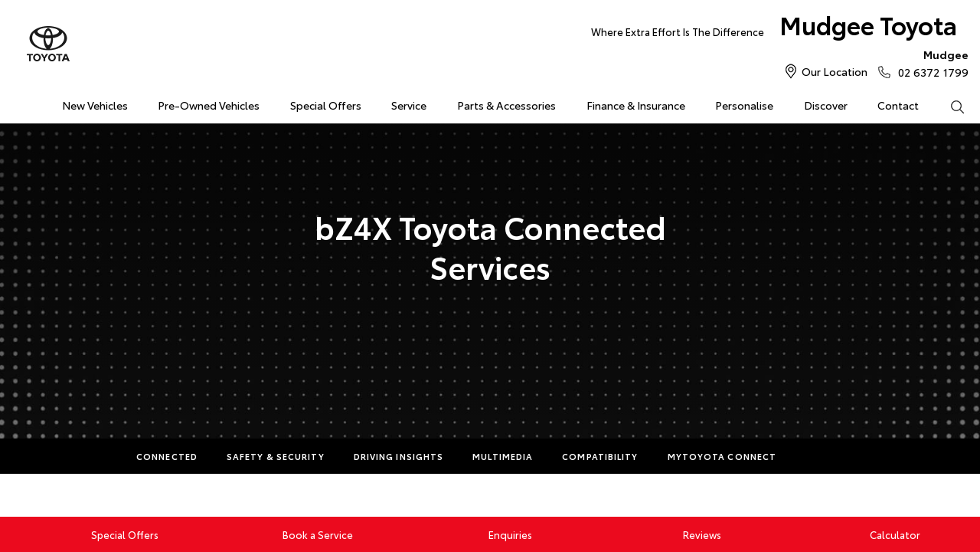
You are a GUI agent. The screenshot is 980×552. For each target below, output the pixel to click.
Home (17, 102)
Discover (826, 105)
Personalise (744, 105)
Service (408, 105)
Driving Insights (399, 456)
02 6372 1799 (930, 63)
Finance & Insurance (635, 105)
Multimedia (502, 456)
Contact (898, 105)
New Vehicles (95, 105)
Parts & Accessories (506, 105)
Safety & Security (276, 456)
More (820, 456)
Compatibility (600, 456)
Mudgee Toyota (774, 28)
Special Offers (325, 105)
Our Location (834, 71)
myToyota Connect (722, 456)
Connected (167, 456)
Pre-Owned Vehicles (209, 105)
